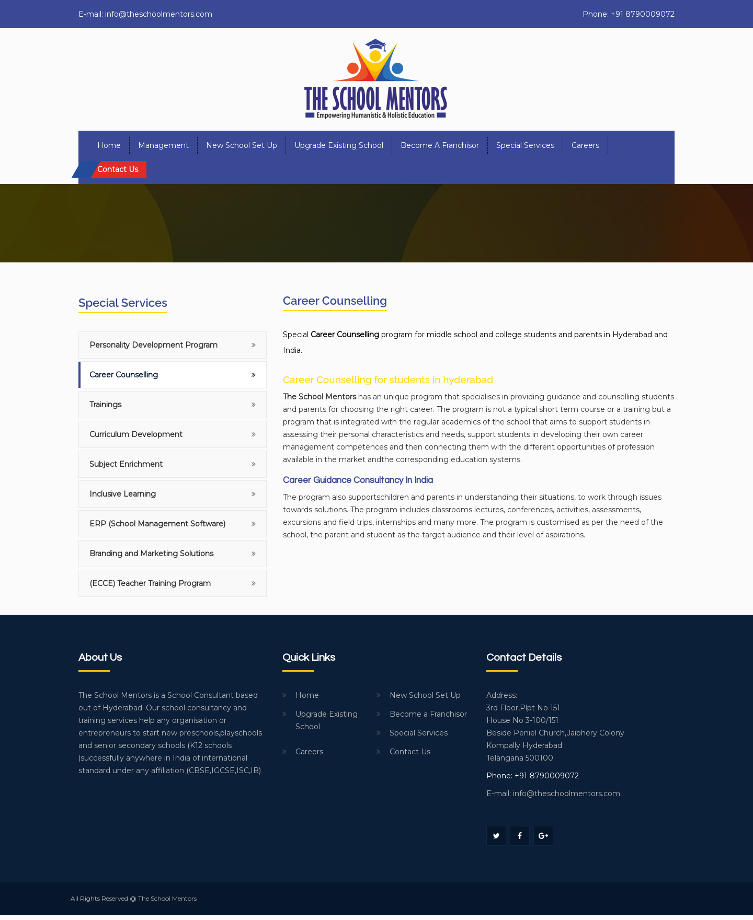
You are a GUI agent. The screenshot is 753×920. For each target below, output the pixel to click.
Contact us (117, 169)
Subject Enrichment (126, 464)
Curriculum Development (135, 434)
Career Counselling (123, 375)
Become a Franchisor (440, 145)
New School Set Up (241, 145)
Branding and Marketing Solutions (151, 553)
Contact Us (410, 751)
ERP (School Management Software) (157, 523)
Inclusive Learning (122, 494)
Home (109, 145)
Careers (585, 145)
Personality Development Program (153, 345)
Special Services (525, 145)
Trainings (105, 404)
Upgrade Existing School (338, 145)
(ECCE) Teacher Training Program (150, 583)
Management (163, 145)
